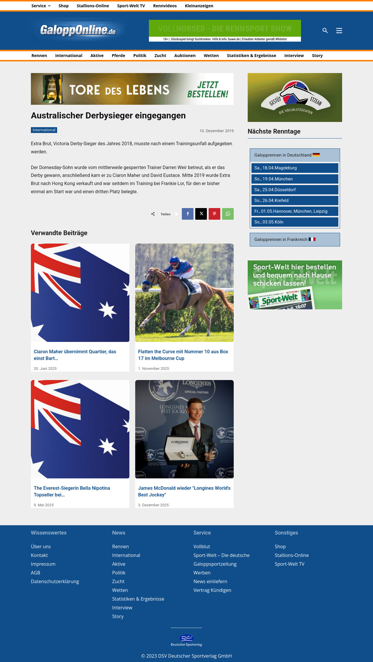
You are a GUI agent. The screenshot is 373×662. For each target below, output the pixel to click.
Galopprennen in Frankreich (281, 239)
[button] (325, 31)
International (44, 130)
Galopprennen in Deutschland (283, 155)
